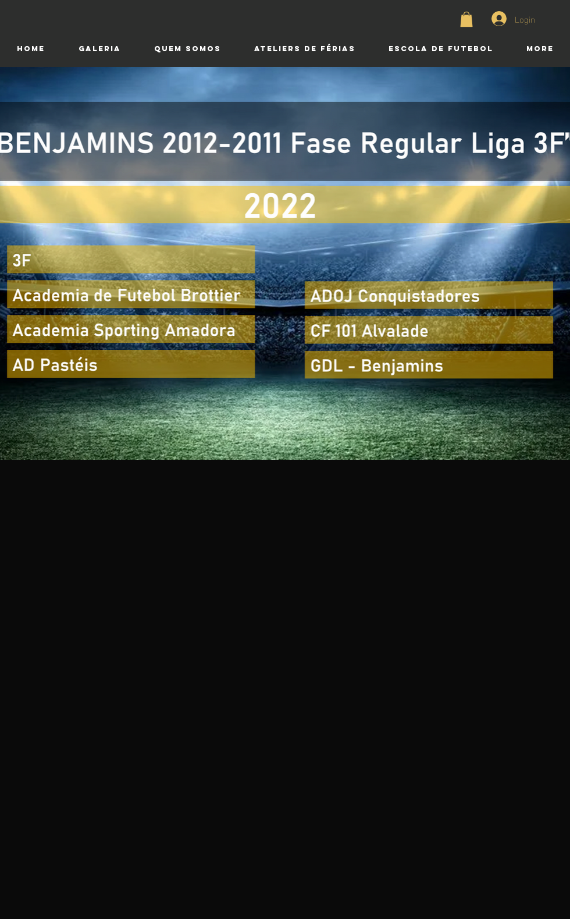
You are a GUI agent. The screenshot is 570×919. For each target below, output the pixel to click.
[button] (466, 19)
